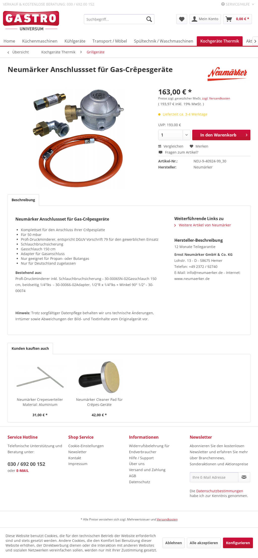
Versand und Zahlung (147, 469)
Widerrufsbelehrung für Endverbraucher (149, 448)
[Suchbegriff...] (119, 19)
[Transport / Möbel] (110, 41)
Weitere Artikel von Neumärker (202, 225)
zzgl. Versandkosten (216, 98)
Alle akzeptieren (204, 542)
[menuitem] (119, 19)
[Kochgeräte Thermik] (220, 41)
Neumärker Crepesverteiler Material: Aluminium (40, 402)
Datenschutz (139, 481)
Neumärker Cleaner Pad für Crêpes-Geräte (99, 402)
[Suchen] (149, 19)
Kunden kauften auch (30, 348)
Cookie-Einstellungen (86, 445)
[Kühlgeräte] (75, 41)
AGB (132, 475)
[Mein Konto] (205, 19)
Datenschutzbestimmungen (219, 491)
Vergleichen (170, 146)
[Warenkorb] (237, 19)
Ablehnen (173, 542)
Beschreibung (23, 199)
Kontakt (74, 458)
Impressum (77, 463)
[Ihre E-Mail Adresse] (214, 477)
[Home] (9, 41)
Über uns (137, 463)
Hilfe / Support (141, 458)
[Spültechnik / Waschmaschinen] (164, 41)
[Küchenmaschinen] (40, 41)
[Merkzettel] (181, 19)
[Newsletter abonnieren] (244, 477)
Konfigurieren (238, 542)
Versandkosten (167, 519)
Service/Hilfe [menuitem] (236, 4)
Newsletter (77, 451)
